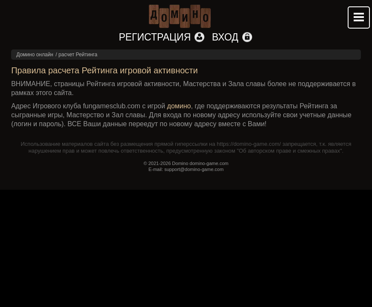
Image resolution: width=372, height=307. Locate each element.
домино (179, 106)
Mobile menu (359, 17)
